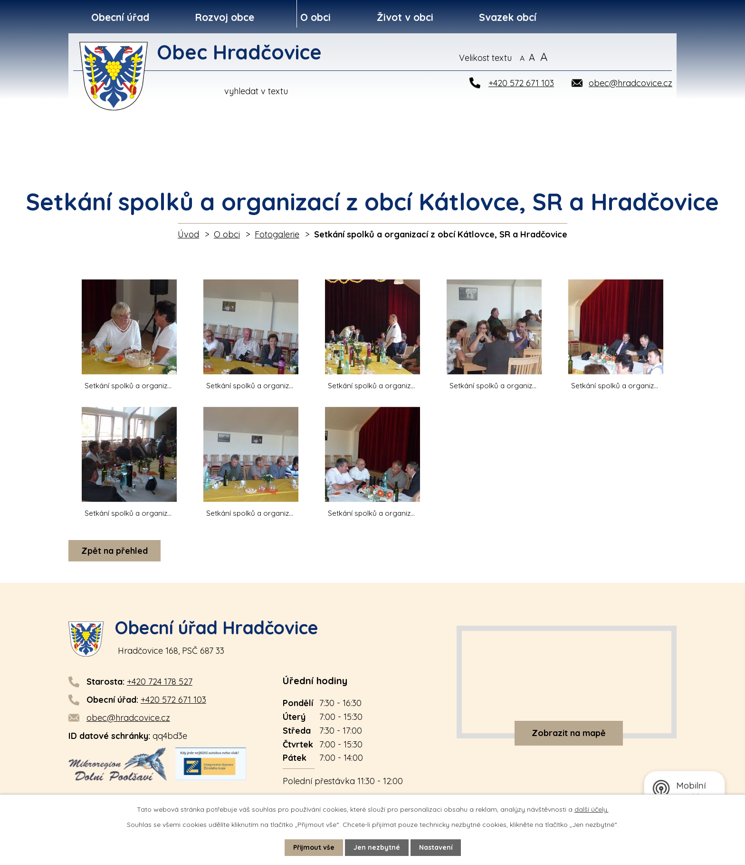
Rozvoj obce (224, 17)
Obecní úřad (120, 17)
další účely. (591, 809)
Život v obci (405, 17)
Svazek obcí (507, 17)
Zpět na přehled (114, 550)
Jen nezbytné (376, 847)
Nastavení (436, 847)
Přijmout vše (313, 847)
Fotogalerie (277, 234)
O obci (315, 17)
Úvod (188, 234)
